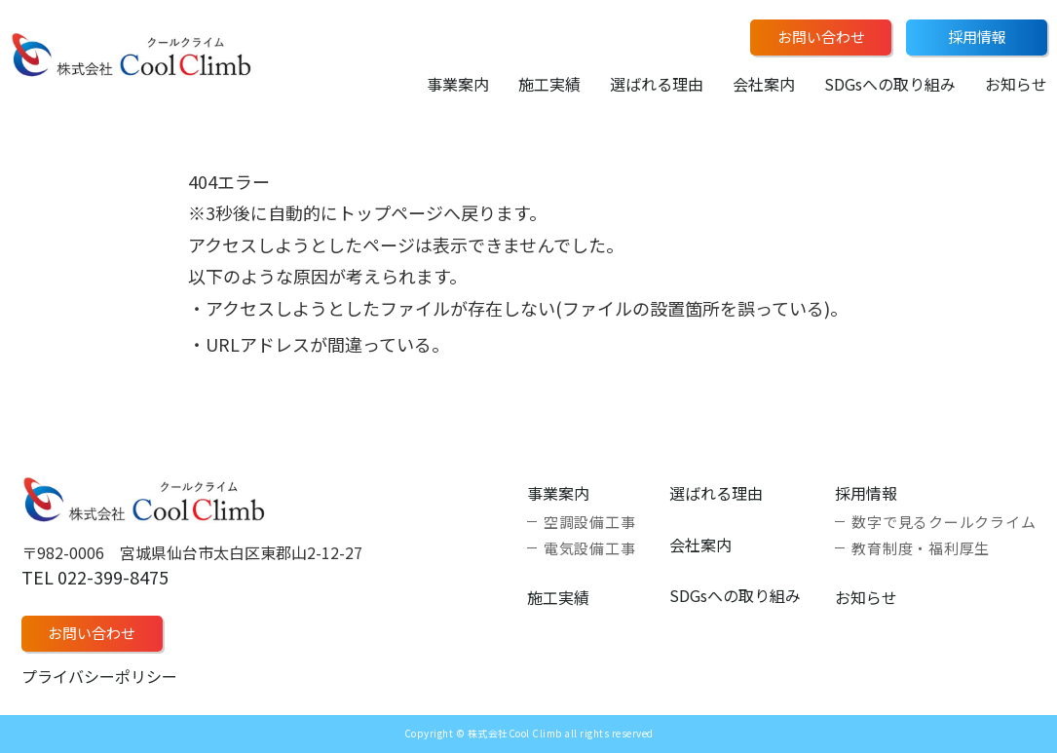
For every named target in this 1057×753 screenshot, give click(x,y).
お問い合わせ (821, 36)
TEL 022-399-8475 (95, 576)
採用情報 (977, 36)
